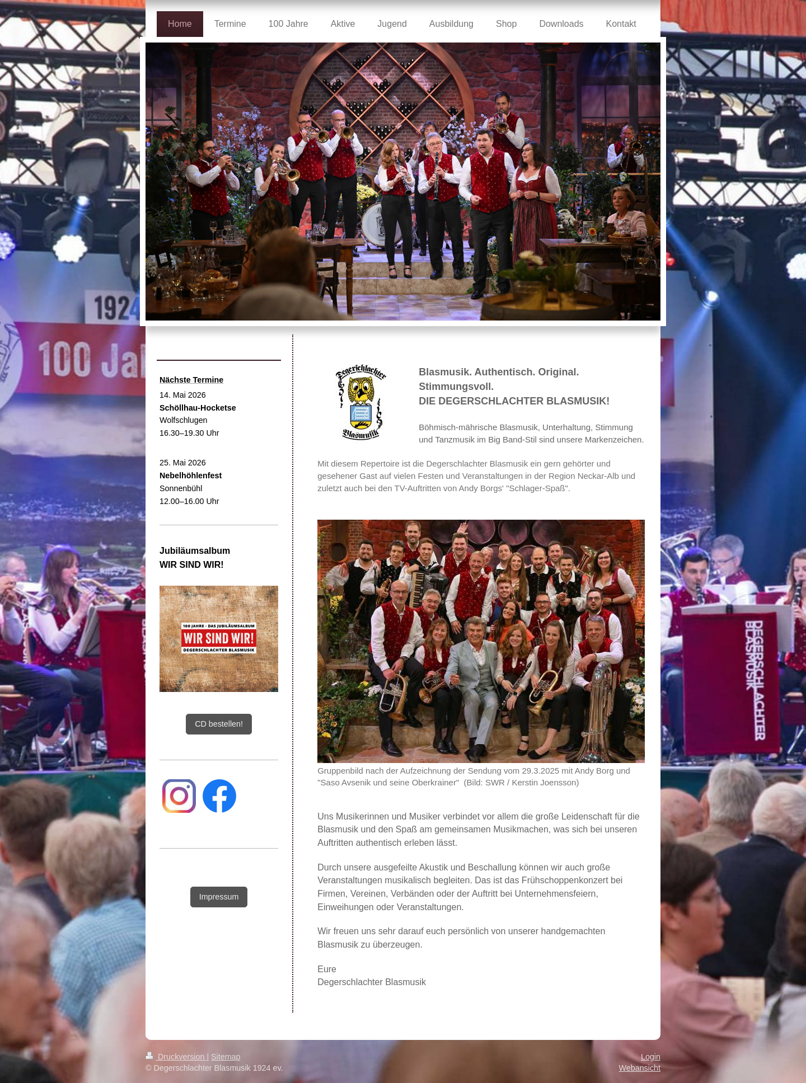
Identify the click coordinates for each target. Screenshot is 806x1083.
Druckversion (176, 1038)
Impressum (219, 896)
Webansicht (639, 1049)
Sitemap (225, 1038)
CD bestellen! (219, 723)
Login (650, 1038)
